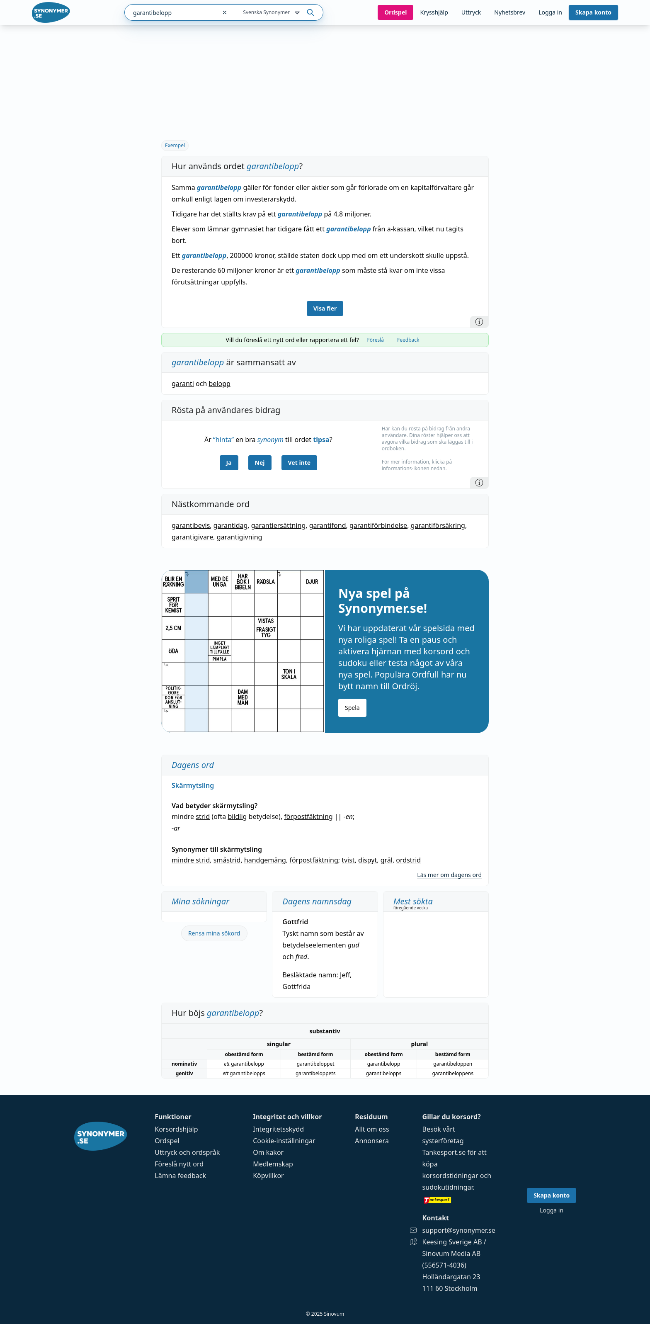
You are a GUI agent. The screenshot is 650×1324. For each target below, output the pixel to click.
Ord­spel (395, 12)
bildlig (237, 816)
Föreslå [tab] (375, 339)
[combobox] (170, 12)
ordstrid (408, 860)
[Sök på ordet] (310, 12)
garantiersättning (278, 525)
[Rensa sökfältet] (224, 12)
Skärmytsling (193, 785)
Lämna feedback (180, 1175)
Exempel (175, 145)
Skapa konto (593, 12)
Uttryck (471, 12)
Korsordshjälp (176, 1129)
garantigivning (239, 537)
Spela (352, 708)
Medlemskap (273, 1164)
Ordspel (167, 1140)
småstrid (227, 860)
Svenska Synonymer (272, 13)
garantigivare (192, 537)
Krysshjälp (434, 12)
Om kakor (268, 1152)
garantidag (230, 525)
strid (203, 816)
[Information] (479, 322)
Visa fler (325, 308)
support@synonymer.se (458, 1230)
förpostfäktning (308, 816)
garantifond (327, 525)
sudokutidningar (447, 1187)
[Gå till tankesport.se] (458, 1199)
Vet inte (299, 462)
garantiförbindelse (378, 525)
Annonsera (372, 1140)
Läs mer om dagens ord (449, 875)
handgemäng (265, 860)
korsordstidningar (450, 1175)
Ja (229, 462)
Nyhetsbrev (509, 12)
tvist (348, 860)
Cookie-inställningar (284, 1140)
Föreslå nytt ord (179, 1164)
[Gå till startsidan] (51, 12)
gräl (387, 860)
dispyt (367, 860)
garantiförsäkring (438, 525)
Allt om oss (372, 1129)
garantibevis (191, 525)
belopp (219, 383)
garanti (183, 383)
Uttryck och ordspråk (187, 1152)
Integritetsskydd (278, 1129)
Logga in (550, 12)
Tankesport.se (444, 1152)
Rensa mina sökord (214, 933)
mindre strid (191, 860)
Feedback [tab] (408, 339)
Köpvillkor (268, 1175)
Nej (260, 462)
